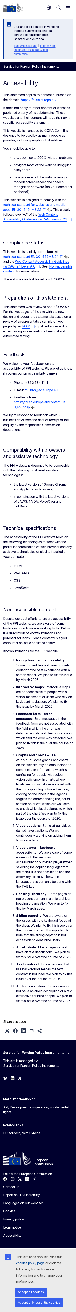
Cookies (9, 1211)
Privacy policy (13, 1219)
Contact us (11, 1187)
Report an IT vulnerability (21, 1195)
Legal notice (12, 1227)
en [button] (48, 7)
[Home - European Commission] (13, 7)
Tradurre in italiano (25, 45)
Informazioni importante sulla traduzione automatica (34, 50)
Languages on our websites (23, 1203)
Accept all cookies (31, 1292)
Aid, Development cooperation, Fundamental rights (36, 1109)
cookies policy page (30, 1263)
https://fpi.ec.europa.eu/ (38, 100)
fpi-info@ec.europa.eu (41, 390)
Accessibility (12, 1235)
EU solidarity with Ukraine (21, 1133)
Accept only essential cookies (39, 1302)
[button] (7, 1030)
